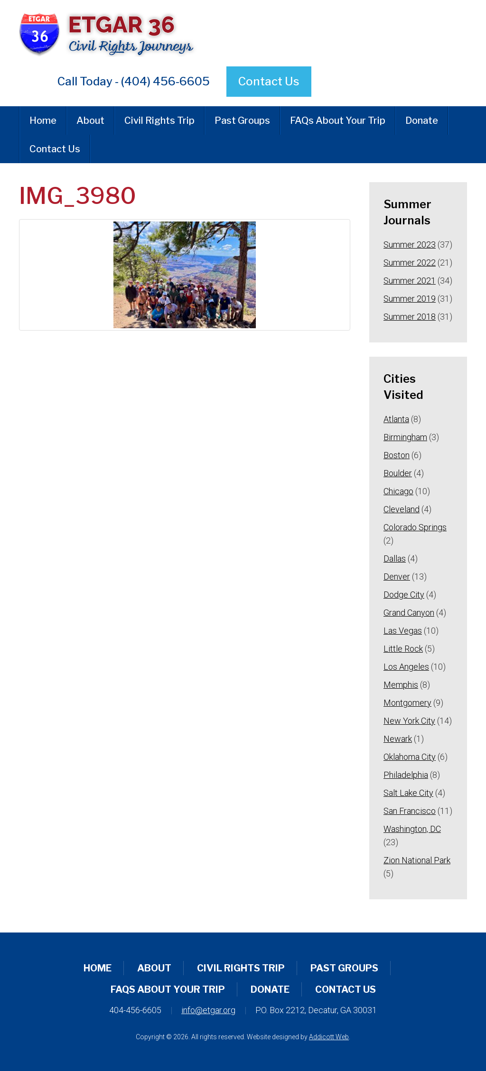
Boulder (397, 473)
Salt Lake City (408, 793)
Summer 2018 (409, 317)
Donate (421, 120)
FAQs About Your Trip (337, 120)
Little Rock (403, 649)
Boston (396, 455)
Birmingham (405, 437)
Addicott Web (329, 1037)
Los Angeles (406, 667)
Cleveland (401, 509)
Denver (396, 577)
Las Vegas (402, 631)
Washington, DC (412, 829)
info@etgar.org (208, 1010)
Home (42, 120)
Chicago (398, 491)
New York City (409, 721)
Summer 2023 (409, 244)
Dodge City (403, 595)
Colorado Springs (415, 527)
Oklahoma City (409, 757)
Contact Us (268, 81)
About (90, 120)
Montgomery (407, 703)
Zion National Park (416, 860)
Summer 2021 (409, 281)
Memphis (400, 685)
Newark (397, 739)
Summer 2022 (409, 263)
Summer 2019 (409, 299)
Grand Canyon (408, 613)
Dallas (394, 558)
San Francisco (409, 811)
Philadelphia (405, 775)
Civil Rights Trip (159, 120)
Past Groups (242, 120)
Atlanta (396, 419)
